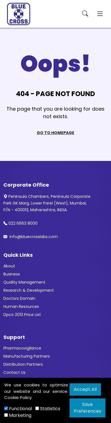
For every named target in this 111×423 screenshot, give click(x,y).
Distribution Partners (23, 364)
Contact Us (14, 372)
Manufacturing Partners (26, 356)
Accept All (85, 389)
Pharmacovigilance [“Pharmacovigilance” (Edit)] (22, 348)
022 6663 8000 (20, 223)
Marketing (17, 415)
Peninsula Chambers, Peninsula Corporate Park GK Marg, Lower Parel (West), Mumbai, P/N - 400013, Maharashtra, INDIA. (47, 203)
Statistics (47, 408)
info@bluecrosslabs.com (30, 236)
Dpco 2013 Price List (22, 314)
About (9, 266)
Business (11, 274)
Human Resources (21, 306)
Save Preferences (87, 407)
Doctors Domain (19, 298)
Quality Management (24, 282)
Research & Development (28, 290)
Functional (18, 408)
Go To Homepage (55, 133)
